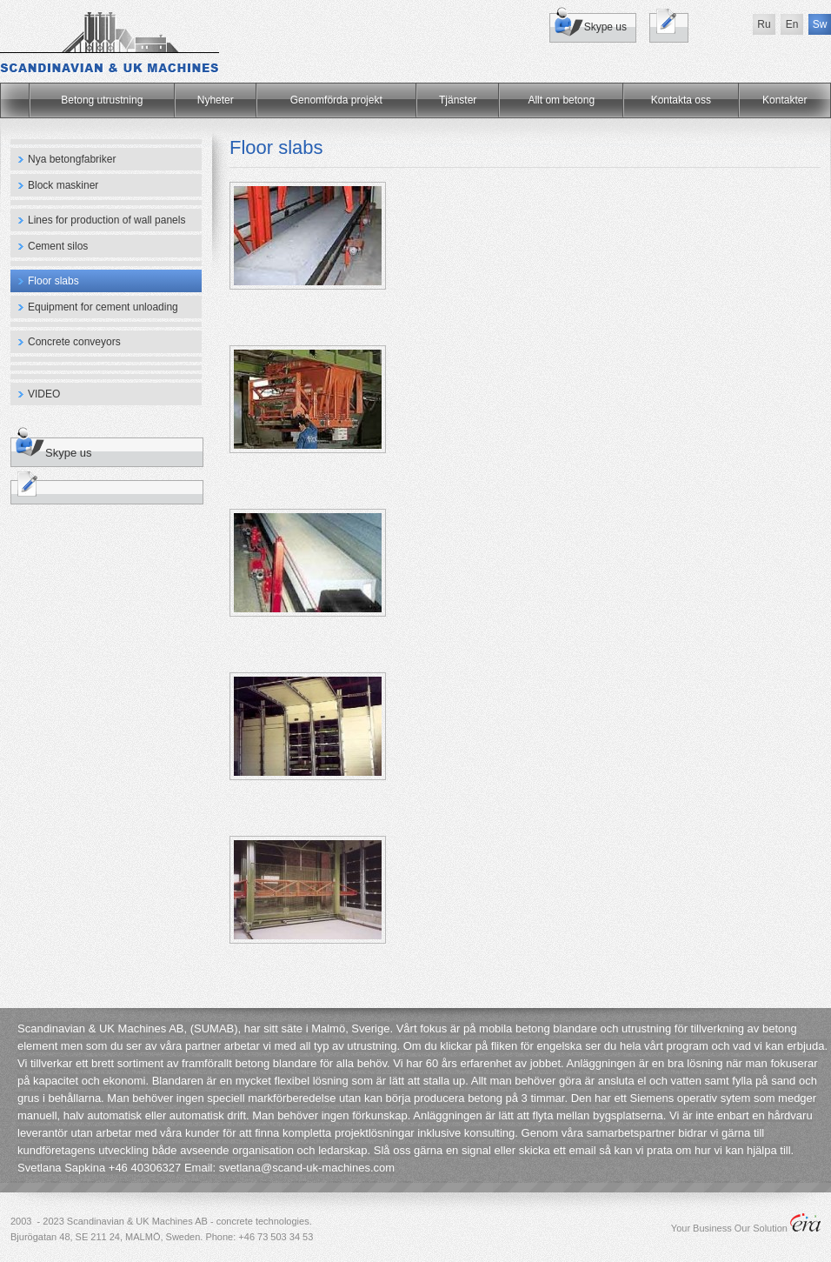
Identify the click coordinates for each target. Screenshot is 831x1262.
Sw (820, 24)
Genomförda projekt (336, 100)
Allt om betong (561, 100)
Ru (763, 24)
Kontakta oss (681, 100)
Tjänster (457, 100)
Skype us (605, 27)
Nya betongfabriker (72, 159)
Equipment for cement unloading (103, 307)
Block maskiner (63, 185)
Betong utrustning (102, 100)
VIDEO (44, 394)
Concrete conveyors (74, 342)
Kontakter (784, 100)
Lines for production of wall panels (106, 220)
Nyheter (215, 100)
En (792, 24)
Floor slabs (53, 281)
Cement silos (58, 246)
